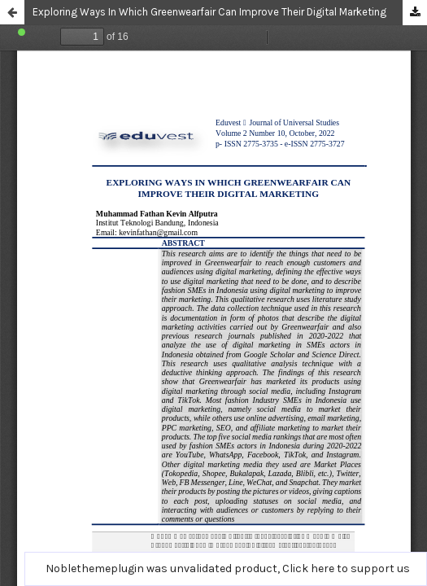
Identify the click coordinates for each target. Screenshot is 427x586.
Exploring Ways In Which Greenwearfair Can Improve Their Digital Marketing (209, 12)
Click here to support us (346, 568)
